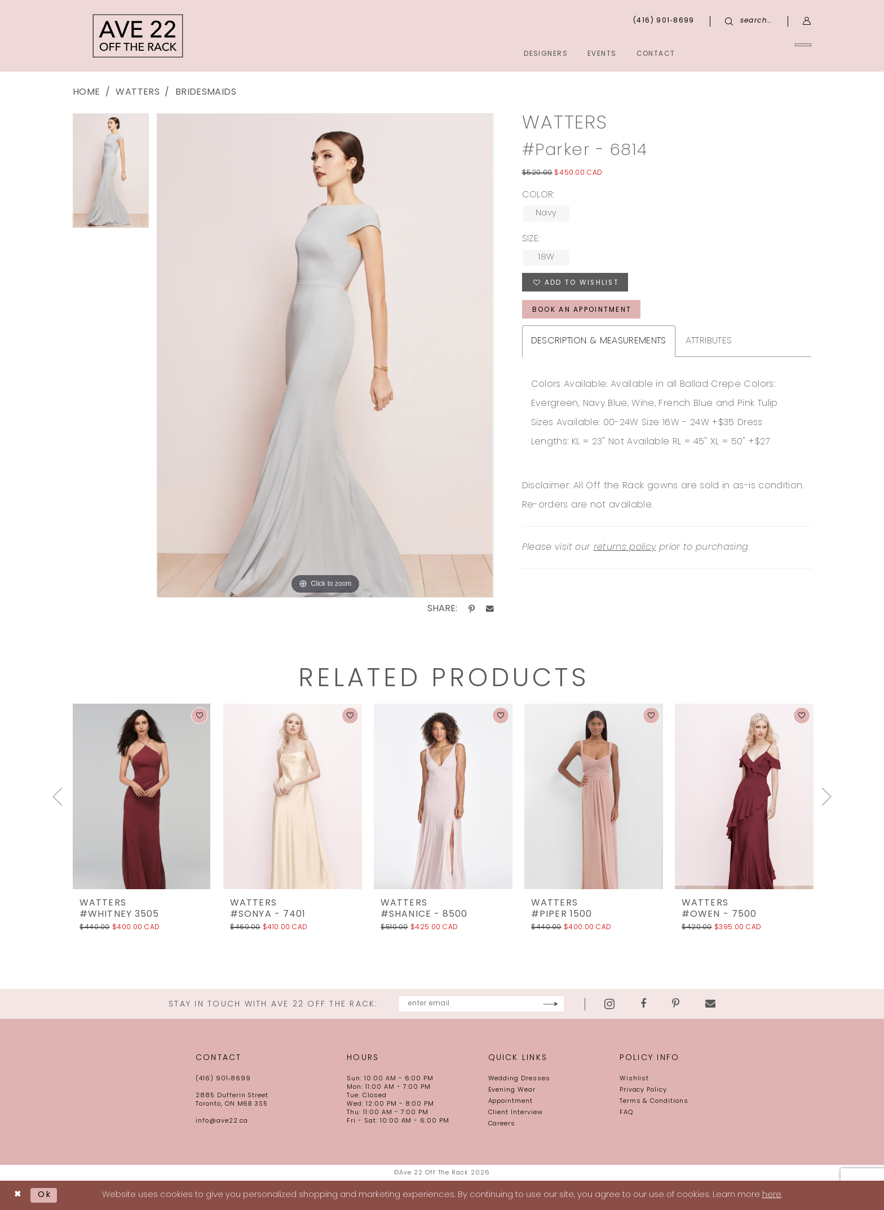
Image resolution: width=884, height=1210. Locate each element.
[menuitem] (760, 53)
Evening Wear (512, 1090)
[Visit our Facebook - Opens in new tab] (677, 1004)
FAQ (626, 1113)
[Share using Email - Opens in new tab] (490, 609)
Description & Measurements (598, 342)
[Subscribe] (584, 1004)
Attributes (709, 342)
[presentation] (142, 796)
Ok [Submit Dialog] (45, 1195)
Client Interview (515, 1113)
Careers (502, 1124)
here (771, 1195)
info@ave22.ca (221, 1121)
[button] (807, 21)
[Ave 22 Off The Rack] (138, 36)
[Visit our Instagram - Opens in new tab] (643, 1004)
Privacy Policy (643, 1090)
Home (86, 92)
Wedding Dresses (519, 1079)
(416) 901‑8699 (223, 1079)
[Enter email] (481, 1004)
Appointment (510, 1101)
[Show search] (749, 21)
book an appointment (582, 310)
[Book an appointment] (760, 53)
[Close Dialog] (18, 1195)
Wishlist (634, 1079)
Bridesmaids (205, 92)
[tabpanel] (111, 174)
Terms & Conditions (654, 1101)
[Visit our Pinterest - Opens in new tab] (709, 1004)
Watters (137, 92)
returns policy (625, 548)
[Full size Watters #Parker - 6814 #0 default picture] (325, 355)
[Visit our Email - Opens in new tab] (744, 1004)
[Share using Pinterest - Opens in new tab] (471, 608)
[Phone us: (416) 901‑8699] (664, 21)
